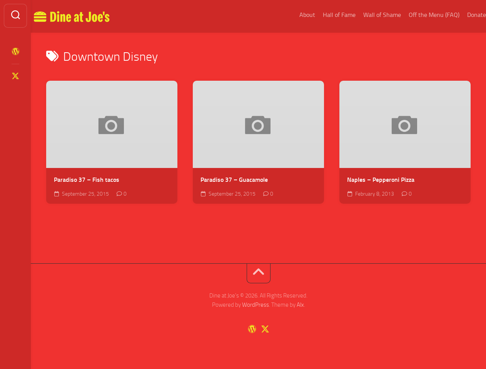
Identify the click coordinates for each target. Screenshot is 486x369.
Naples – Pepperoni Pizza (380, 179)
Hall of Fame (323, 14)
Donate (461, 14)
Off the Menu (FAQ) (418, 14)
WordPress (255, 304)
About (292, 14)
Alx (300, 304)
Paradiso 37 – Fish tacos (86, 179)
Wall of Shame (367, 14)
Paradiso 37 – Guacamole (234, 179)
